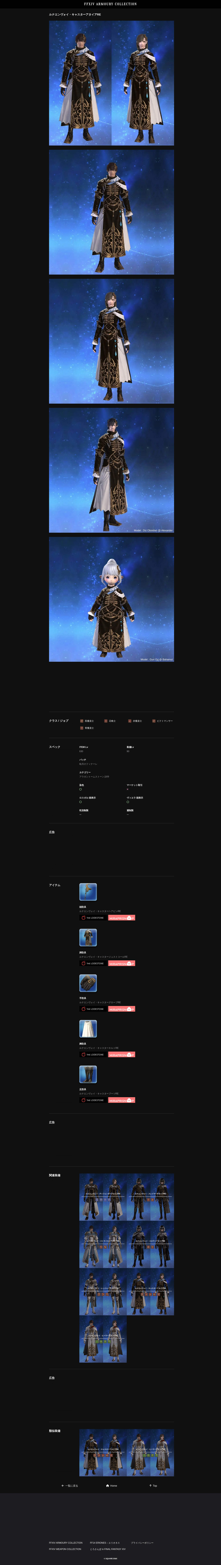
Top (153, 1485)
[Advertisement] (111, 686)
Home (111, 1485)
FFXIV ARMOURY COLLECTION (110, 4)
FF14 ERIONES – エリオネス (105, 1543)
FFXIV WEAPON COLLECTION (65, 1549)
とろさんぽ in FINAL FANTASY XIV (108, 1549)
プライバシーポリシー (142, 1543)
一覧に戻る (70, 1485)
